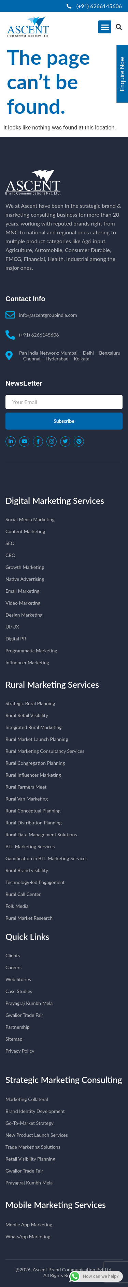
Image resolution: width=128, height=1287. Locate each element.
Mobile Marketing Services (55, 1204)
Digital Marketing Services (54, 500)
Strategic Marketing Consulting (63, 1079)
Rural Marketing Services (52, 684)
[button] (104, 26)
